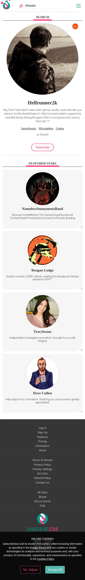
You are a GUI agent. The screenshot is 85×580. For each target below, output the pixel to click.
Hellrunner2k (42, 103)
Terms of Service (42, 460)
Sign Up (43, 432)
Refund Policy (42, 478)
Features (42, 437)
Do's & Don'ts (42, 501)
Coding (60, 128)
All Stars (42, 492)
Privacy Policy (42, 464)
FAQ (42, 505)
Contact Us (42, 482)
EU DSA (42, 473)
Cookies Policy (45, 558)
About (42, 450)
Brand (42, 496)
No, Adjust (30, 570)
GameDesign (28, 128)
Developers (42, 445)
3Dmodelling (46, 128)
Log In (42, 427)
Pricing (42, 441)
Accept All (55, 570)
